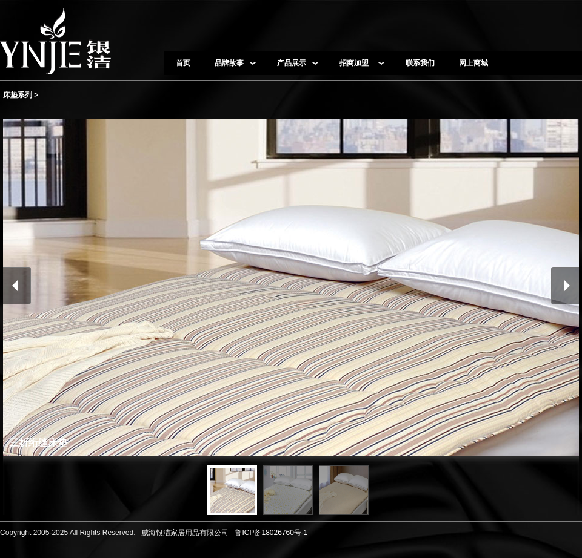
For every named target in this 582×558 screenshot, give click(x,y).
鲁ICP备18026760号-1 (269, 532)
